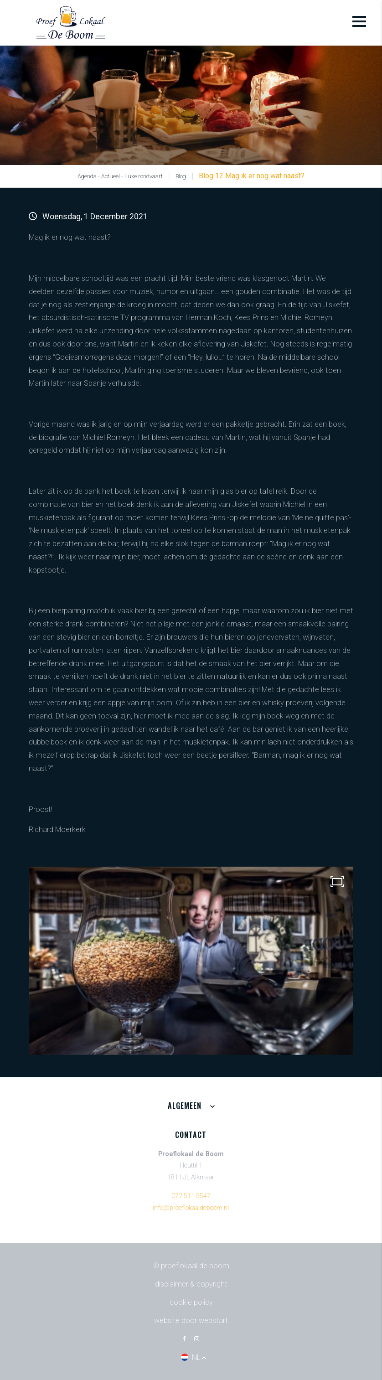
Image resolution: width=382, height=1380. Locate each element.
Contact (190, 1134)
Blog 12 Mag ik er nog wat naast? (252, 175)
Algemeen (184, 1105)
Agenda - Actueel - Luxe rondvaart (120, 176)
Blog (181, 176)
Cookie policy (191, 1302)
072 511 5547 (191, 1196)
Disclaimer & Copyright (191, 1284)
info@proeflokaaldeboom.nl (191, 1208)
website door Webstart (191, 1320)
